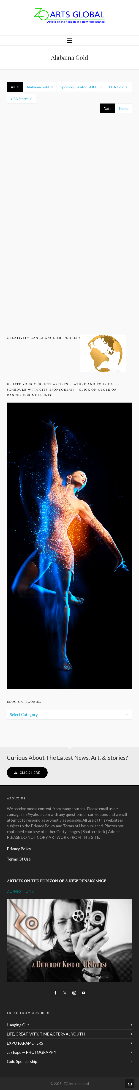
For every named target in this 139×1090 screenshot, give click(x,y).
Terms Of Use (19, 859)
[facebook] (55, 993)
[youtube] (83, 993)
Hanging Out (18, 1024)
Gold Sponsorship (22, 1061)
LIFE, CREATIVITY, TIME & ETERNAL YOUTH (46, 1034)
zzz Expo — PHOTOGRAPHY (31, 1052)
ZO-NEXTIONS (20, 891)
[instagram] (74, 993)
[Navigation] (69, 40)
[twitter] (65, 993)
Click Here (27, 772)
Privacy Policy (19, 848)
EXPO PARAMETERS (25, 1043)
